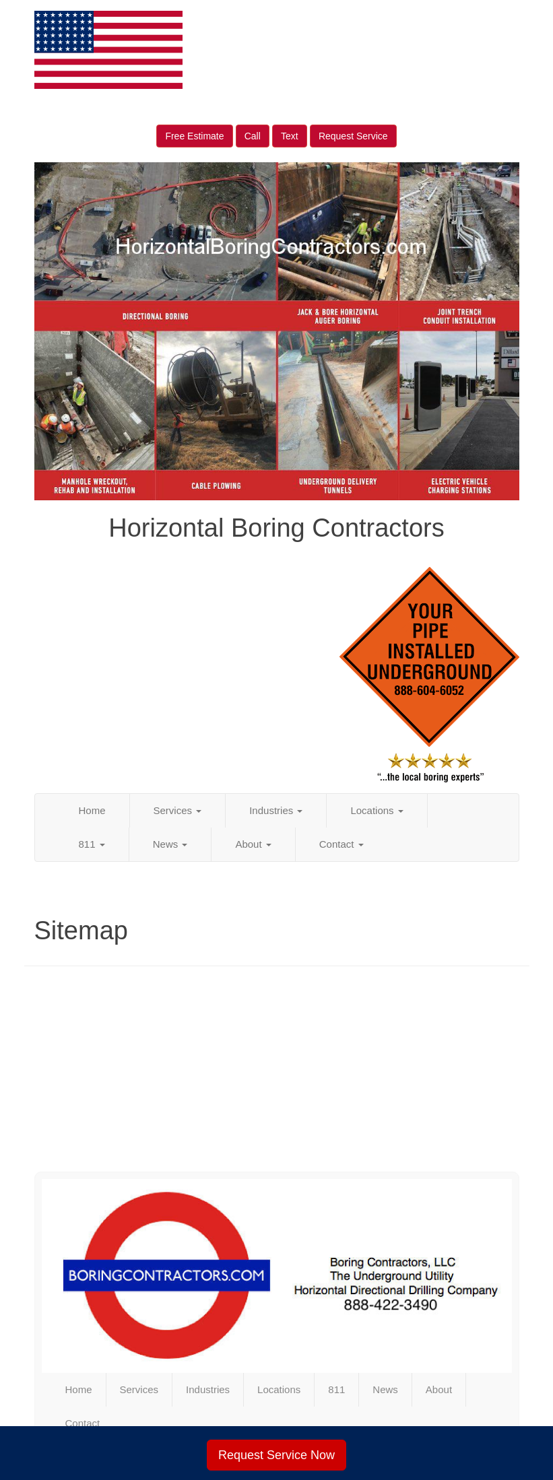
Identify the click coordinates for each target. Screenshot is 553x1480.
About (253, 844)
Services (178, 810)
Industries (275, 810)
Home (92, 810)
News (170, 844)
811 (92, 844)
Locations (376, 810)
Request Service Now (276, 1455)
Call (253, 136)
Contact (341, 844)
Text (289, 136)
